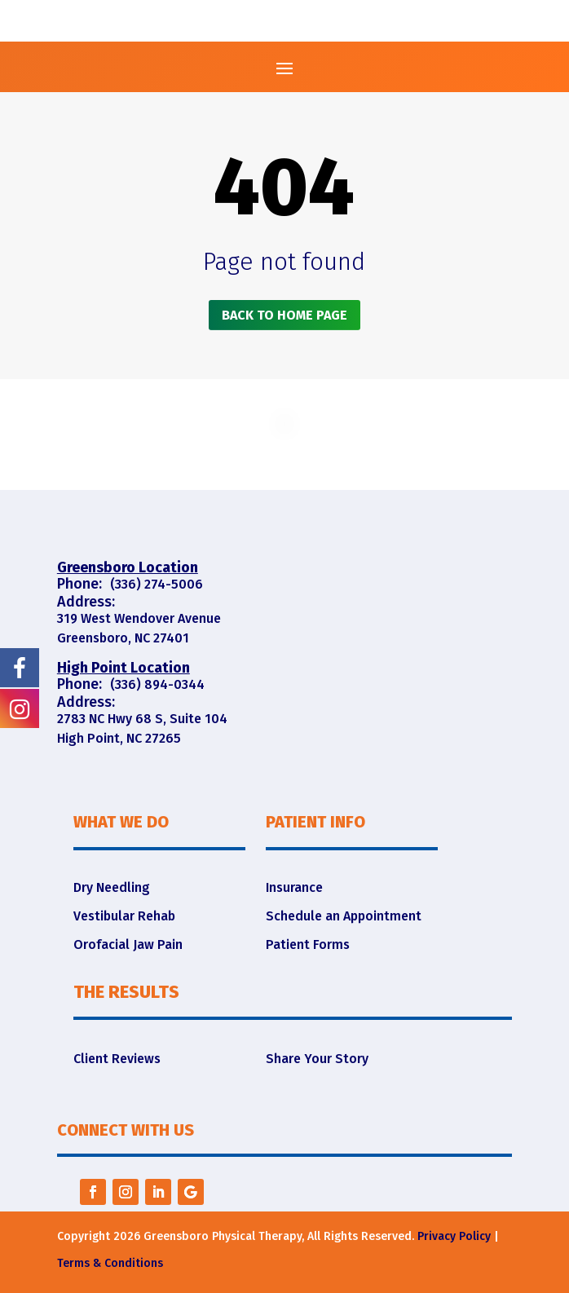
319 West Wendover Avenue (139, 618)
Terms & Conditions (110, 1263)
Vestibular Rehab (124, 916)
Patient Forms (308, 944)
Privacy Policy (454, 1236)
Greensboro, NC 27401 (123, 638)
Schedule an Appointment (343, 916)
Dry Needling (111, 887)
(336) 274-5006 (156, 584)
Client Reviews (117, 1058)
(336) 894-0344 (157, 684)
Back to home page (284, 315)
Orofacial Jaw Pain (128, 944)
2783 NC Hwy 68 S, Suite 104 (142, 718)
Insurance (294, 887)
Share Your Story (317, 1058)
